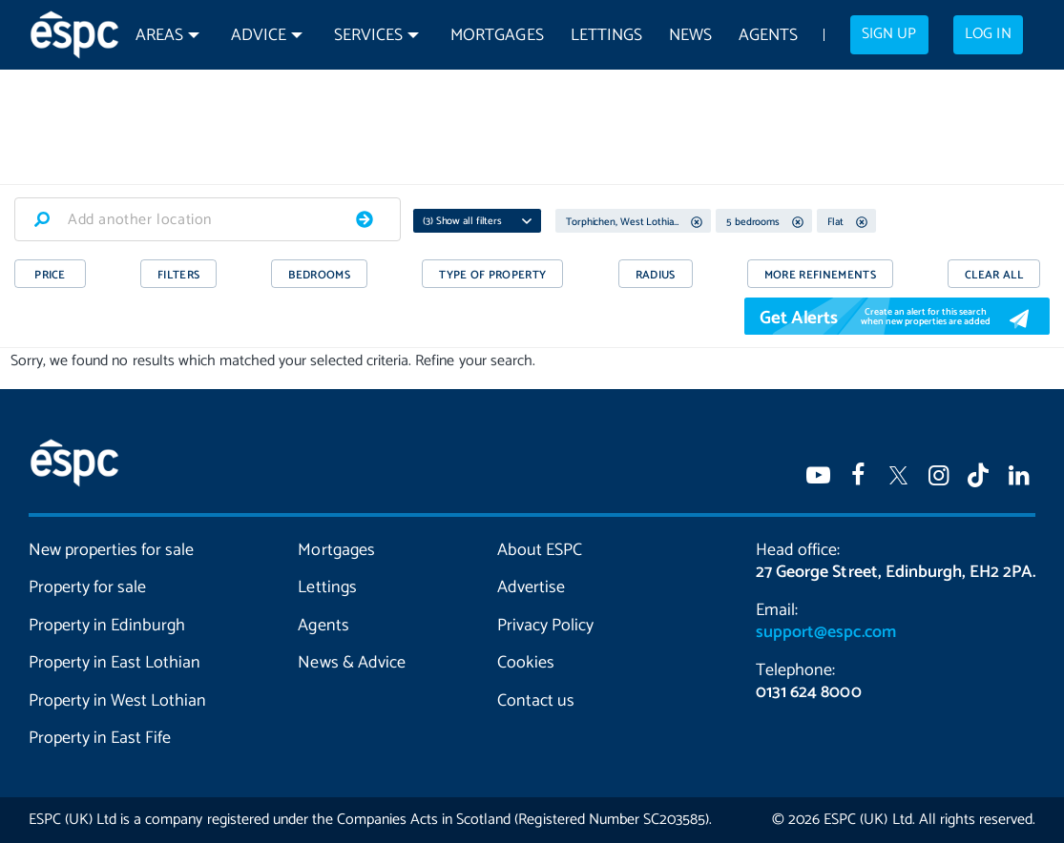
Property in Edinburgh (107, 625)
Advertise (531, 587)
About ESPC (539, 550)
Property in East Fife (100, 738)
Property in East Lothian (114, 662)
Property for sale (87, 587)
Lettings (606, 36)
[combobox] (207, 219)
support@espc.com (825, 632)
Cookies (525, 662)
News (690, 36)
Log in (988, 34)
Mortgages (496, 36)
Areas (159, 36)
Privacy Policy (545, 625)
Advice (258, 36)
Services (368, 36)
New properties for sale (111, 550)
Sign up (889, 34)
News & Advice (351, 662)
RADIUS (656, 275)
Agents (768, 36)
